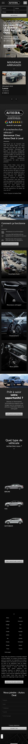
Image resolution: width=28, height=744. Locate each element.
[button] (2, 735)
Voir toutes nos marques (14, 682)
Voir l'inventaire (10, 46)
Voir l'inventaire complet (14, 561)
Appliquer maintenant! (10, 244)
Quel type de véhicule (14, 443)
